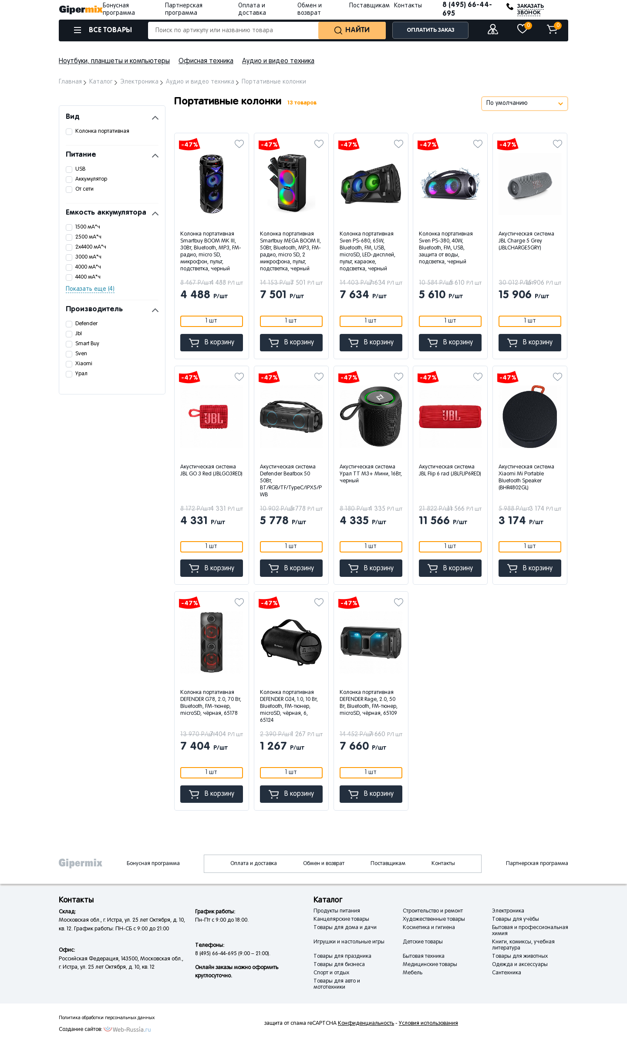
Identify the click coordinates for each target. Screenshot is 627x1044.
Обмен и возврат (323, 863)
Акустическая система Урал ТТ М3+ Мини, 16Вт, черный (371, 474)
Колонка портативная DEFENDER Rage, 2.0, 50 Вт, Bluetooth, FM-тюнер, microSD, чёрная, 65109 (369, 703)
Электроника (508, 911)
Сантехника (506, 973)
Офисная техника (206, 61)
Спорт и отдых (331, 973)
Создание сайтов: (80, 1029)
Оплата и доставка (253, 863)
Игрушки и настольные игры (349, 942)
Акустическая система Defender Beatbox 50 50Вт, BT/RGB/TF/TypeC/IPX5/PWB (291, 481)
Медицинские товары (430, 964)
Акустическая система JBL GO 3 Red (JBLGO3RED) (211, 471)
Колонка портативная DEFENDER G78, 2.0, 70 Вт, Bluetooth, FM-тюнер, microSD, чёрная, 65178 (210, 703)
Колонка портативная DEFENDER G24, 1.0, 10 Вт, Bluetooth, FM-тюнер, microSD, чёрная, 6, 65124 (289, 706)
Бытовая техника (424, 956)
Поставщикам (369, 6)
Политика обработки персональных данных (107, 1018)
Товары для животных (520, 956)
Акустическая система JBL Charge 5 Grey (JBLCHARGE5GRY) (526, 241)
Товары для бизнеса (339, 964)
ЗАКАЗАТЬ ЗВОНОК (530, 9)
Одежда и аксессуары (520, 964)
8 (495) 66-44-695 (467, 9)
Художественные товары (434, 919)
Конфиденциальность (366, 1023)
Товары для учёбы (515, 919)
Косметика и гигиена (429, 927)
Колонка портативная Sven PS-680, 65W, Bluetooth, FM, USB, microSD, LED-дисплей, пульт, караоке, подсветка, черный (367, 252)
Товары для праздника (342, 956)
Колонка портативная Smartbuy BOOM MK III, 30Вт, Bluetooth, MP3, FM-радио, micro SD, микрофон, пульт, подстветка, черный (210, 252)
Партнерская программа (537, 863)
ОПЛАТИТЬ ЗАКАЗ (431, 30)
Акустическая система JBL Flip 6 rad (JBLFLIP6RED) (450, 471)
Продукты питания (337, 911)
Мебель (412, 973)
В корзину (211, 343)
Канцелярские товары (341, 919)
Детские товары (423, 942)
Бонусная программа (153, 863)
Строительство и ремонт (433, 911)
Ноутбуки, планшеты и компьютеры (114, 61)
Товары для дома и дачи (345, 927)
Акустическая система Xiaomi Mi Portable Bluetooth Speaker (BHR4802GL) (526, 478)
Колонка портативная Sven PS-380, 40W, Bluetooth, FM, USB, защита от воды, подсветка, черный (446, 248)
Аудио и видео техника (278, 61)
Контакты (408, 6)
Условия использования (428, 1023)
